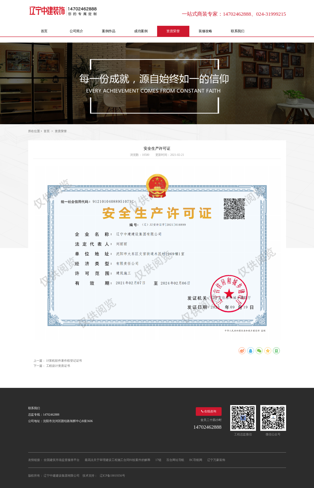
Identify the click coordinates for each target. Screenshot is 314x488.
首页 (47, 131)
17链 (158, 460)
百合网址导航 (175, 460)
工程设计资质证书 (58, 365)
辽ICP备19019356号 (112, 475)
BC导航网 (195, 460)
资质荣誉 (61, 131)
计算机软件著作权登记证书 (64, 360)
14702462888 (207, 427)
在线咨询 (208, 411)
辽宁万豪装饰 (216, 460)
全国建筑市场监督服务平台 (62, 460)
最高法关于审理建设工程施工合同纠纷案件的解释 (117, 460)
